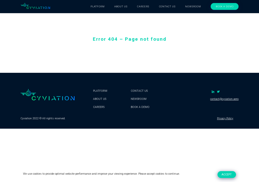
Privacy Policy (225, 118)
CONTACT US (167, 6)
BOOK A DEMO (225, 6)
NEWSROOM (193, 6)
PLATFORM (98, 6)
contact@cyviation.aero (224, 99)
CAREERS (143, 6)
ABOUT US (120, 6)
